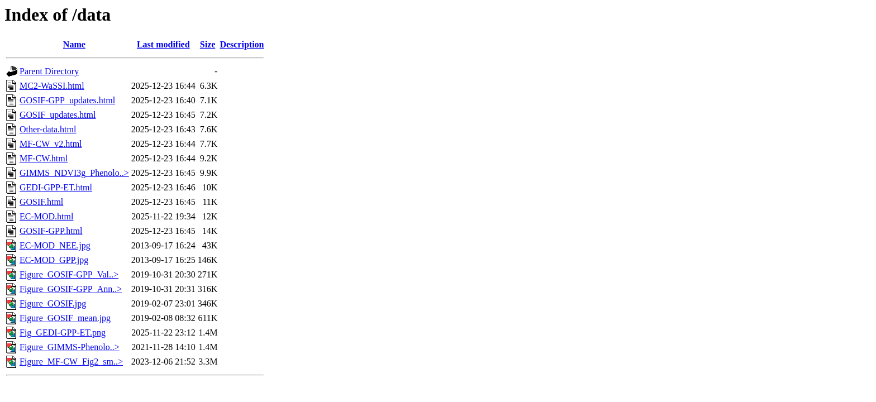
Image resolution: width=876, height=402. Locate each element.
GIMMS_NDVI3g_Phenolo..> (74, 173)
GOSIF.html (41, 202)
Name (74, 44)
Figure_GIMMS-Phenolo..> (70, 347)
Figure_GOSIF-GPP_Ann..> (71, 289)
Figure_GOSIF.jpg (53, 303)
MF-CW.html (44, 158)
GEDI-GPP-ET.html (56, 187)
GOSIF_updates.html (58, 114)
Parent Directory (49, 71)
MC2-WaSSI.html (52, 85)
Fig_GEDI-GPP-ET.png (63, 332)
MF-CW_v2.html (51, 144)
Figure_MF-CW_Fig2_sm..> (71, 361)
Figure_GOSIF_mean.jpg (65, 318)
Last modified (163, 44)
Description (242, 44)
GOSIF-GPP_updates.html (67, 100)
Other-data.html (48, 129)
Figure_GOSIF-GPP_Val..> (69, 274)
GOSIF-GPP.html (51, 231)
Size (208, 44)
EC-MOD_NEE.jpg (55, 245)
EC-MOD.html (46, 216)
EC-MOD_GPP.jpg (54, 260)
